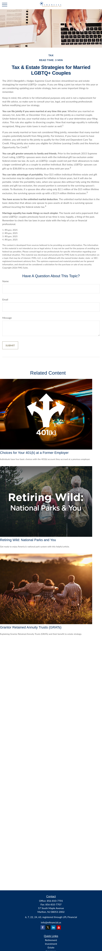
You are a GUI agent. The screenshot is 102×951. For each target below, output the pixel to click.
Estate (51, 947)
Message (7, 317)
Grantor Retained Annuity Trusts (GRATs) (30, 627)
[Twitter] (48, 927)
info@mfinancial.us (51, 922)
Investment (51, 943)
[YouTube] (59, 927)
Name (5, 281)
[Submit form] (10, 345)
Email (5, 299)
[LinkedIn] (53, 927)
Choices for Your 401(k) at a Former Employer (34, 453)
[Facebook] (43, 927)
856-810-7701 (55, 900)
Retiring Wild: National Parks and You (28, 540)
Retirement (51, 940)
